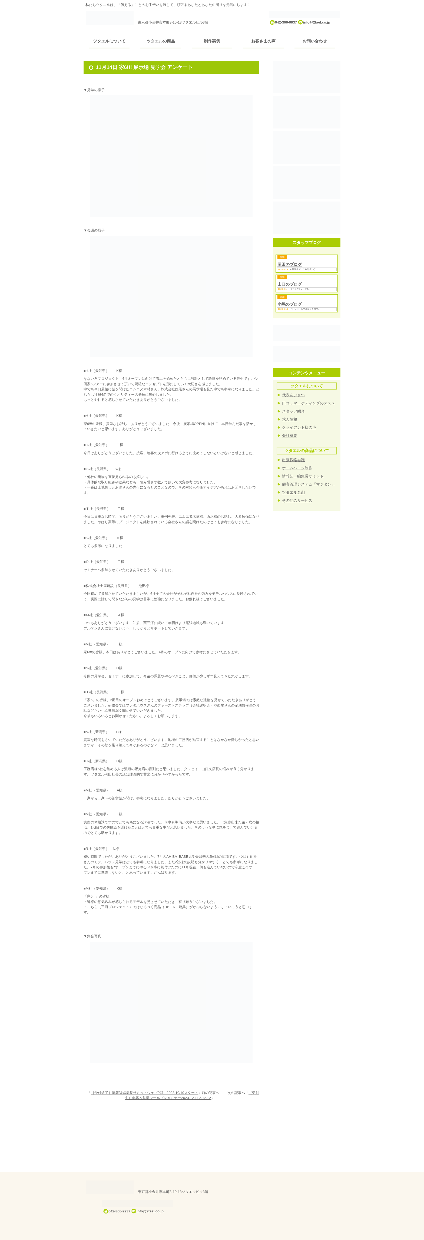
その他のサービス (297, 500)
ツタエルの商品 (161, 41)
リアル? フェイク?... (300, 289)
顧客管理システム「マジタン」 (308, 484)
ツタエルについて (109, 41)
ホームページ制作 (297, 468)
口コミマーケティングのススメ (308, 403)
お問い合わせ (315, 41)
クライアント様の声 (299, 427)
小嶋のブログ (289, 304)
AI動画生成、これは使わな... (304, 269)
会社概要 (289, 435)
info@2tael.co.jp (316, 22)
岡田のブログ (289, 264)
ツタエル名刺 (293, 492)
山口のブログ (289, 284)
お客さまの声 (263, 41)
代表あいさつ (293, 395)
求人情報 (289, 419)
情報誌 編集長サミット (303, 476)
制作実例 (212, 41)
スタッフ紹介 (293, 411)
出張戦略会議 (293, 460)
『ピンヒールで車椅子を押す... (305, 309)
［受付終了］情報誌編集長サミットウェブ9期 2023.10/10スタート (144, 1093)
